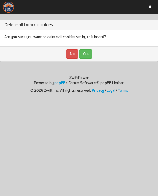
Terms (123, 90)
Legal (111, 90)
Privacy (98, 90)
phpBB (59, 83)
